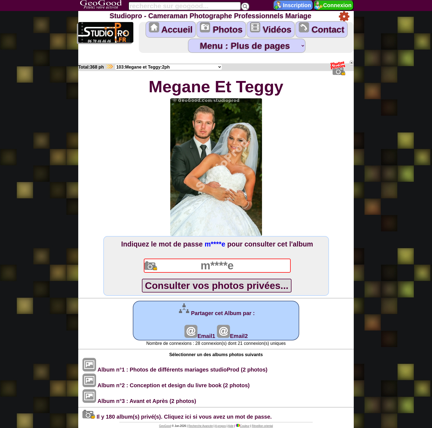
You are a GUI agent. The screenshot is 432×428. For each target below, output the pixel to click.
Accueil (171, 28)
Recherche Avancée (200, 425)
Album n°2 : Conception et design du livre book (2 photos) (166, 385)
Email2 (232, 336)
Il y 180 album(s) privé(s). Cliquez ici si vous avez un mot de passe (176, 417)
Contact (321, 28)
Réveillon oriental (262, 425)
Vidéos (270, 28)
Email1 (199, 336)
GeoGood (165, 425)
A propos (220, 425)
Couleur (243, 425)
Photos (221, 28)
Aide (231, 425)
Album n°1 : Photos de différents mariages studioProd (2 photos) (175, 370)
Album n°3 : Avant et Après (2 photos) (139, 401)
